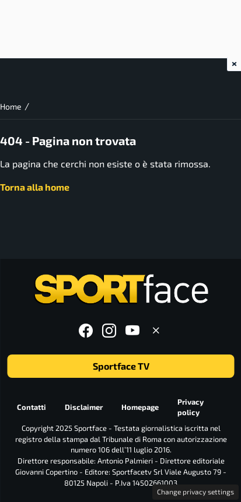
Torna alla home (34, 186)
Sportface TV (120, 365)
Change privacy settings (195, 491)
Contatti (31, 407)
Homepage (139, 407)
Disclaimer (83, 407)
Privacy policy (190, 407)
